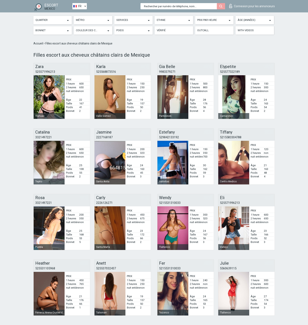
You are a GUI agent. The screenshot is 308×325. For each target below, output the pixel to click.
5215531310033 (170, 203)
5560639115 (228, 268)
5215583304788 (230, 137)
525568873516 (106, 72)
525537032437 (106, 268)
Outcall (203, 30)
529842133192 (169, 137)
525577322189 (230, 72)
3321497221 (43, 137)
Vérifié (161, 30)
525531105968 (45, 268)
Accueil (38, 43)
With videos (246, 30)
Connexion (252, 6)
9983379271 (167, 72)
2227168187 (104, 137)
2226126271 (104, 203)
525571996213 (45, 72)
